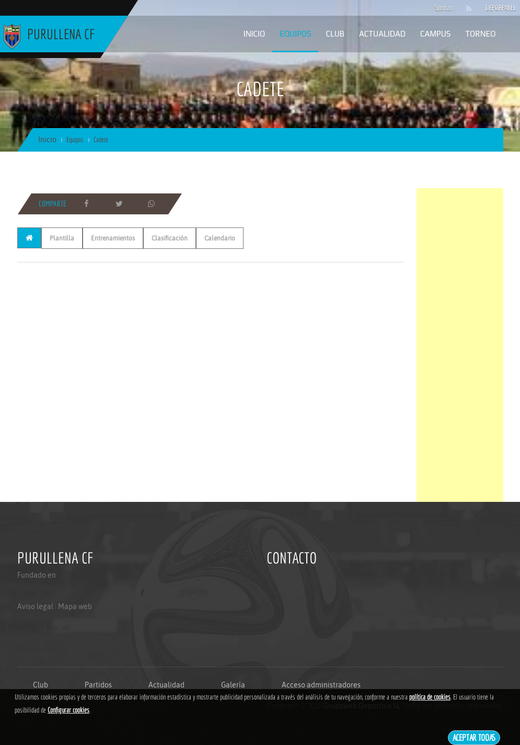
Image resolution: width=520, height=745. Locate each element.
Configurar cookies (68, 710)
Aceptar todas (474, 737)
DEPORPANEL (492, 8)
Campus (435, 33)
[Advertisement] (460, 345)
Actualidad (382, 33)
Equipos (295, 33)
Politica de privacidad (41, 648)
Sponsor (441, 8)
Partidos (98, 685)
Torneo (480, 33)
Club (335, 33)
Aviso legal (35, 606)
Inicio (254, 33)
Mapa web (75, 606)
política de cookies (429, 697)
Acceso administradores (321, 685)
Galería (233, 685)
